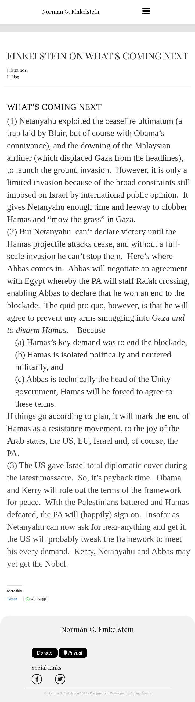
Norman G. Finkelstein (70, 11)
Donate (45, 653)
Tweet (12, 598)
